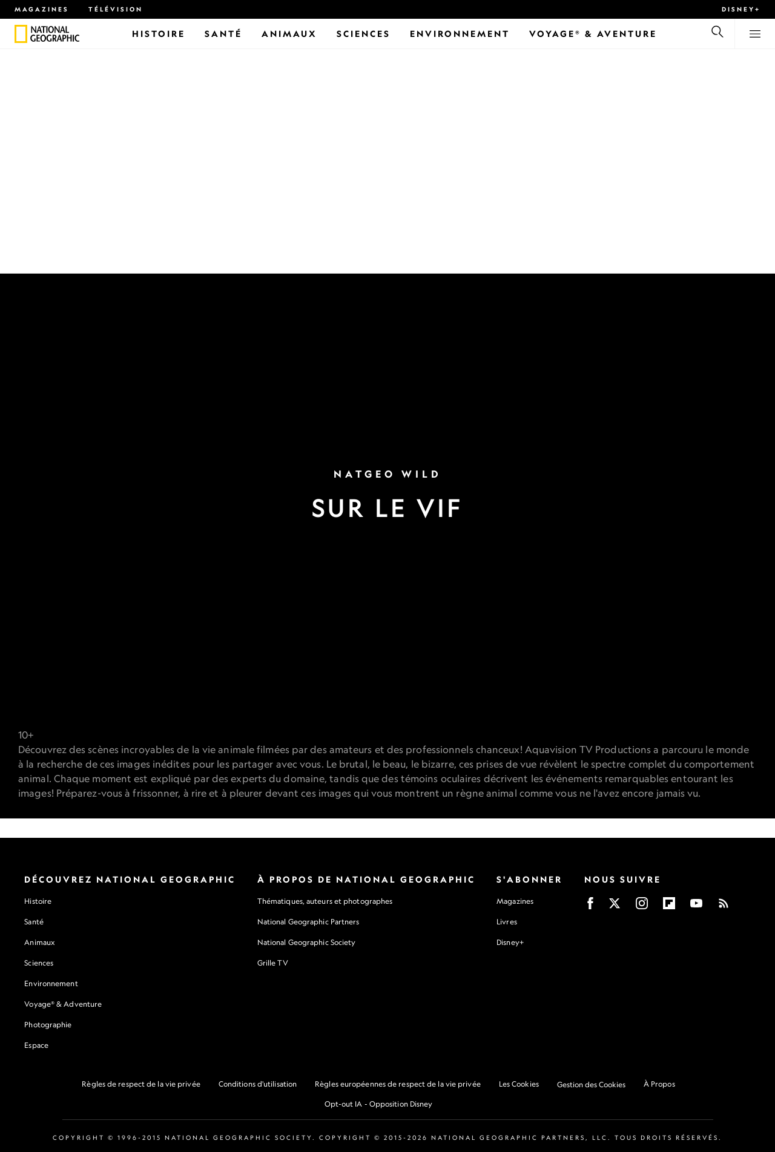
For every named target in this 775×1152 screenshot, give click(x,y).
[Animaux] (289, 33)
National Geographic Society (306, 942)
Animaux (39, 942)
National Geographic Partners (308, 921)
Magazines (42, 9)
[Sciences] (364, 33)
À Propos (659, 1083)
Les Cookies (519, 1083)
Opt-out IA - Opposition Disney (379, 1103)
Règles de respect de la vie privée (141, 1083)
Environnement (51, 983)
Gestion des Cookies (591, 1084)
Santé (34, 921)
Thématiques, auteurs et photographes (325, 901)
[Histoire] (158, 33)
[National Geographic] (21, 34)
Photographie (47, 1024)
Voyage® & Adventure (63, 1004)
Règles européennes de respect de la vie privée (398, 1083)
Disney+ (741, 9)
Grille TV (272, 962)
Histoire (37, 901)
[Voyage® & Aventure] (593, 33)
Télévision (115, 9)
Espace (36, 1045)
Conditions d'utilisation (258, 1083)
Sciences (38, 962)
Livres (506, 922)
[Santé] (223, 33)
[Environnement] (460, 33)
